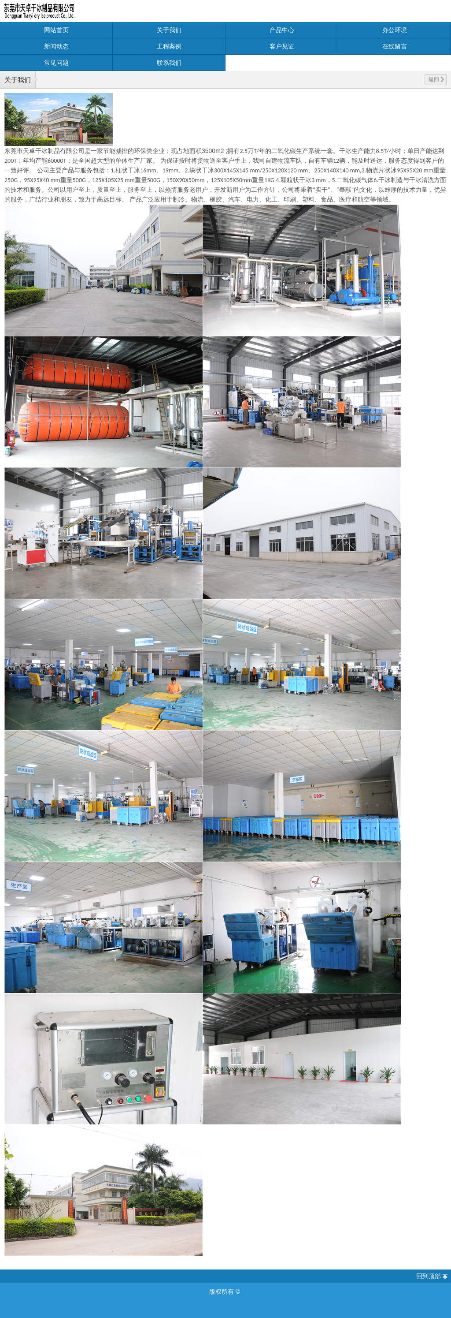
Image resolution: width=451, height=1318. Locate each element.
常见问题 (56, 62)
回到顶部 (428, 1276)
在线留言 (394, 46)
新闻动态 (56, 46)
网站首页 (56, 30)
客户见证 (282, 46)
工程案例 (169, 46)
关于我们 (169, 30)
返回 (436, 79)
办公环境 (394, 30)
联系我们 (169, 62)
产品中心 (282, 30)
